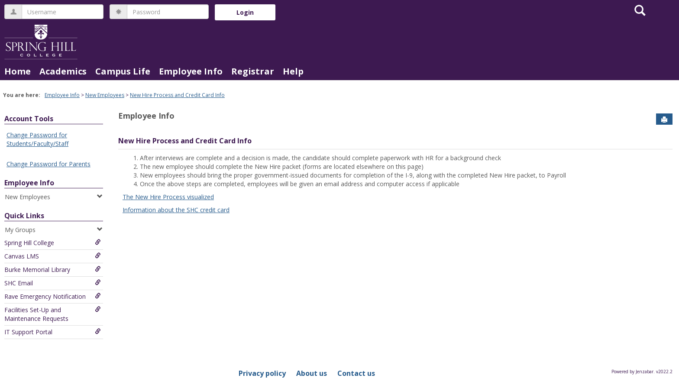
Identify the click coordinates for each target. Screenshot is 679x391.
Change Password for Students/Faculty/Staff (37, 139)
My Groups (54, 230)
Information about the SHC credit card (176, 210)
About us (311, 373)
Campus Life (122, 71)
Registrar (252, 71)
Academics (63, 71)
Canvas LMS (52, 256)
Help (293, 71)
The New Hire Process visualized (168, 197)
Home (17, 71)
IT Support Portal (52, 332)
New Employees (104, 95)
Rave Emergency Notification (52, 296)
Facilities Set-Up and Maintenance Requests (52, 314)
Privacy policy (262, 373)
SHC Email (52, 283)
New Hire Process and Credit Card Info (177, 95)
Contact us (356, 373)
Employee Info (191, 71)
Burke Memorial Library (52, 269)
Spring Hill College (52, 243)
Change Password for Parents (48, 164)
